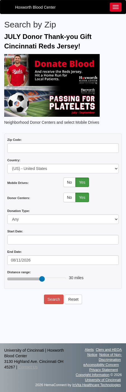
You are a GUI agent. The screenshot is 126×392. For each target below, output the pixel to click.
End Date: (14, 251)
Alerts (89, 350)
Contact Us (28, 367)
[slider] (42, 279)
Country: (13, 160)
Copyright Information (92, 375)
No (69, 182)
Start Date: (15, 231)
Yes (82, 182)
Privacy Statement (103, 370)
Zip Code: (14, 139)
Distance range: (19, 272)
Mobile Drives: (18, 183)
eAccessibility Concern (101, 365)
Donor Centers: (18, 198)
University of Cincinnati (103, 380)
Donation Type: (18, 211)
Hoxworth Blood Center (35, 7)
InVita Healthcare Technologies (96, 385)
